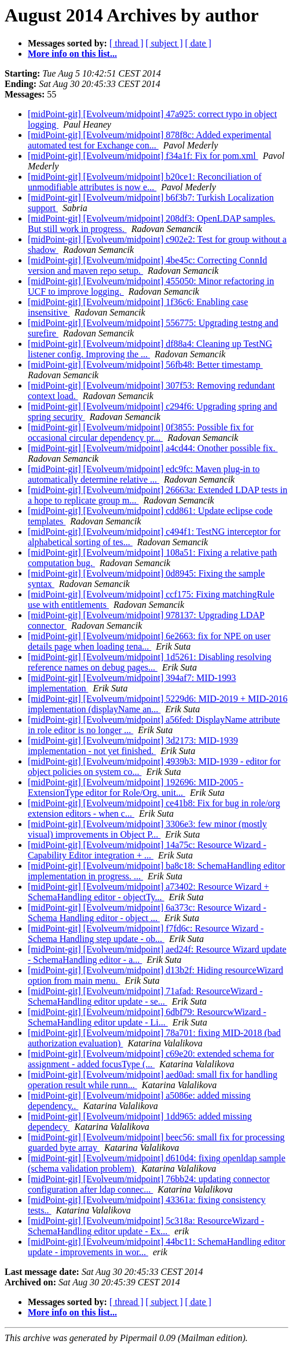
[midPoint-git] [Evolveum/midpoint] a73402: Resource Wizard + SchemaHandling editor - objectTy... (148, 892)
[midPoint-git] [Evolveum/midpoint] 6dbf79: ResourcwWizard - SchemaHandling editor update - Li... (147, 1017)
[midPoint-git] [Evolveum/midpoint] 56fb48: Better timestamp (145, 364)
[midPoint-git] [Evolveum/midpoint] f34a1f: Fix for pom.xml (143, 156)
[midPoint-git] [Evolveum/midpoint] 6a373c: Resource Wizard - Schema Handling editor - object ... (147, 913)
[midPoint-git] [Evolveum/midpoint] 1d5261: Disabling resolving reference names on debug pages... (149, 662)
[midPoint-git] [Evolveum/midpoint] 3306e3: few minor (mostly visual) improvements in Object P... (147, 829)
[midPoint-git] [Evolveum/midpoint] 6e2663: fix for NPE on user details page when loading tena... (149, 641)
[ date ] (198, 43)
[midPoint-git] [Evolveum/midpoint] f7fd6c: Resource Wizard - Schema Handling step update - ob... (145, 933)
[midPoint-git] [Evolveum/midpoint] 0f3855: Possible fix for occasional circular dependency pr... (141, 432)
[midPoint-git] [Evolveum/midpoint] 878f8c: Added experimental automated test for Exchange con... (149, 140)
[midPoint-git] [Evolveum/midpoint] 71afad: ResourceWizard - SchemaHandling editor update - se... (145, 996)
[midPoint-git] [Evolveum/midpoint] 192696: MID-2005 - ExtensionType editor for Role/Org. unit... (135, 787)
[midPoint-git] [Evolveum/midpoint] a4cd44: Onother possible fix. (153, 448)
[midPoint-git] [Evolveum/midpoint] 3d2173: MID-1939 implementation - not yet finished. (133, 745)
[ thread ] (126, 43)
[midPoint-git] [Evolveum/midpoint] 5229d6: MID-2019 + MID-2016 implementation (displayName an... (158, 704)
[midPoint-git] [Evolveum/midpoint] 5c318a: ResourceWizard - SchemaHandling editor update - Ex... (146, 1226)
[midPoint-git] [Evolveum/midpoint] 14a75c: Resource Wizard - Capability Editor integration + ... (147, 850)
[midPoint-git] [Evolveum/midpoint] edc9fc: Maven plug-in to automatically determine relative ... (143, 474)
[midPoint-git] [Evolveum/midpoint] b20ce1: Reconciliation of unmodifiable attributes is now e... (144, 182)
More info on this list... (72, 54)
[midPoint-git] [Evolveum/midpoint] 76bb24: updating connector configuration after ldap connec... (149, 1184)
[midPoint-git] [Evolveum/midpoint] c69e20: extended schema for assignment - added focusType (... (151, 1059)
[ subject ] (164, 43)
